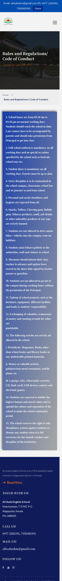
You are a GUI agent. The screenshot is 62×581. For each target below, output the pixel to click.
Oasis (38, 8)
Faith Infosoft (41, 577)
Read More (12, 468)
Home (6, 94)
